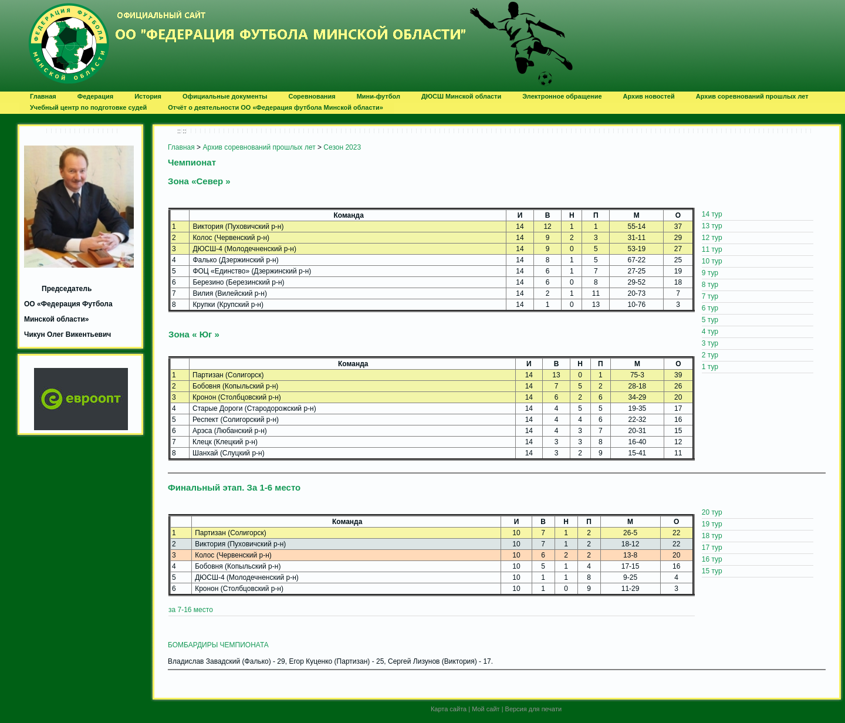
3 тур (710, 343)
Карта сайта (449, 708)
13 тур (712, 226)
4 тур (710, 331)
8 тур (710, 285)
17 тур (712, 547)
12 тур (712, 238)
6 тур (710, 308)
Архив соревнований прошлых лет (258, 147)
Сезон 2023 (342, 147)
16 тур (712, 559)
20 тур (712, 512)
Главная (181, 147)
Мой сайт (485, 708)
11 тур (712, 249)
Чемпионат (192, 162)
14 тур (712, 214)
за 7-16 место (190, 610)
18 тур (712, 536)
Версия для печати (533, 708)
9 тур (710, 273)
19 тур (712, 524)
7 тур (710, 296)
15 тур (712, 571)
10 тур (712, 261)
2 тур (710, 355)
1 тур (710, 367)
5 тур (710, 320)
